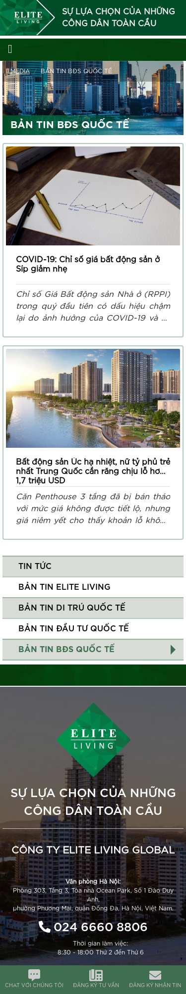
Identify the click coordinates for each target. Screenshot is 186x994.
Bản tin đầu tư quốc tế (73, 629)
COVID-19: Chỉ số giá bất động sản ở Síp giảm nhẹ (88, 264)
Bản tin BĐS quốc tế (66, 650)
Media (20, 71)
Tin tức (35, 566)
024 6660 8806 (101, 928)
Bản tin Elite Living (64, 587)
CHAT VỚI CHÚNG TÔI (34, 985)
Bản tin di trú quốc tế (71, 608)
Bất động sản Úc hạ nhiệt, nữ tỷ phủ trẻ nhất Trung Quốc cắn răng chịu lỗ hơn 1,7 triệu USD (93, 471)
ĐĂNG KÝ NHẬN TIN (155, 985)
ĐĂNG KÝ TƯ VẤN (96, 985)
